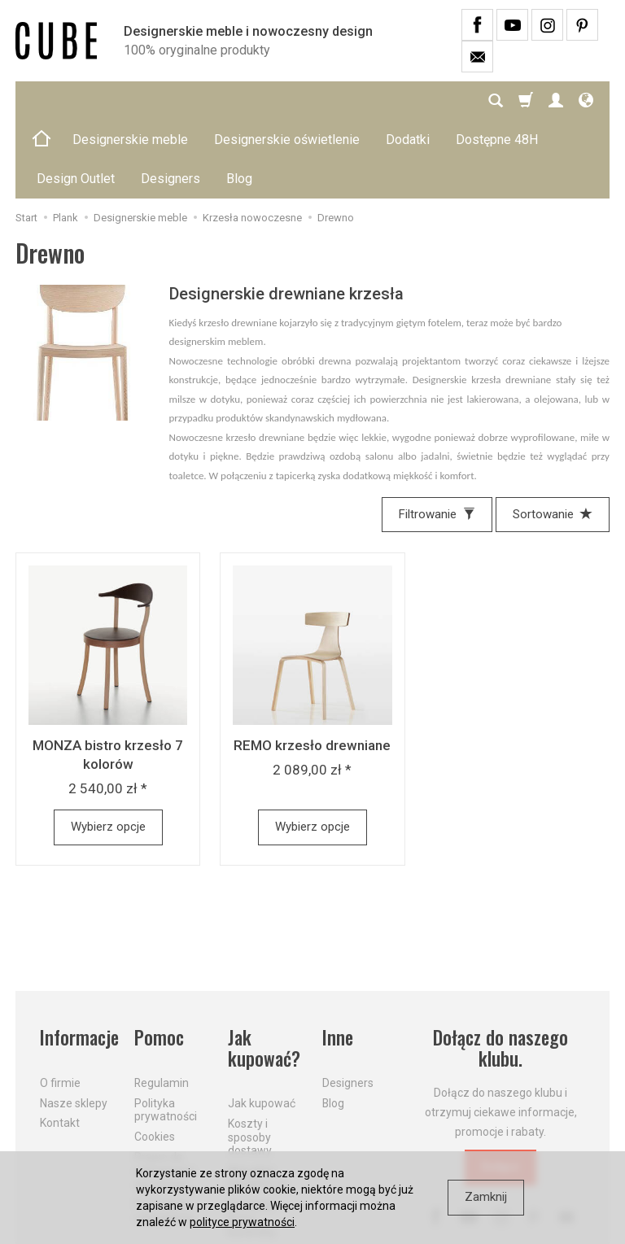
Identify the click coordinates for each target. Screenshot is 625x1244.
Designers (348, 1004)
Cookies (154, 1058)
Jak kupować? (264, 970)
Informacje (77, 959)
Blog (333, 1025)
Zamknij (486, 1196)
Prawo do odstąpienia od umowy (164, 1092)
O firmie (60, 1004)
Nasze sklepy (73, 1025)
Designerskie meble (130, 100)
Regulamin (161, 1004)
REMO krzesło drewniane (312, 667)
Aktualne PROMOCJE (258, 1099)
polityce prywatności (242, 1222)
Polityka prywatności (165, 1032)
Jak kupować (261, 1025)
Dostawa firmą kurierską (251, 1140)
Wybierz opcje (108, 748)
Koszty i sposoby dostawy (250, 1059)
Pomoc (159, 959)
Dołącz (500, 1088)
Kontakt (60, 1044)
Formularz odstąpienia (164, 1133)
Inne (337, 959)
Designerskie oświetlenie (287, 100)
